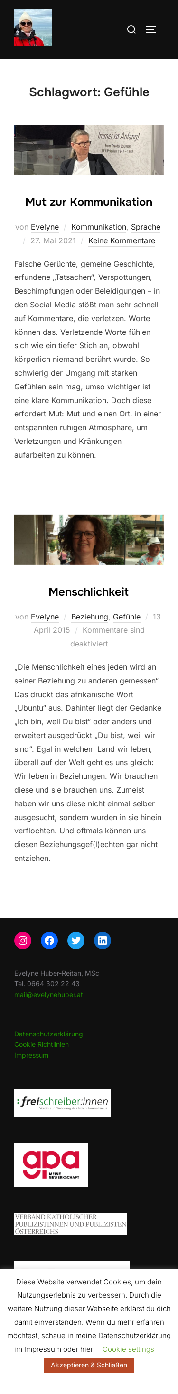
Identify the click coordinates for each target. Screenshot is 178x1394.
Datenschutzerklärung (48, 1034)
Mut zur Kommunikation (88, 202)
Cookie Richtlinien (41, 1044)
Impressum (31, 1055)
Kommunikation (98, 226)
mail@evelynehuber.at (48, 994)
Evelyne (45, 226)
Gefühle (127, 616)
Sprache (145, 226)
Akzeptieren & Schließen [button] (89, 1365)
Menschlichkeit (88, 592)
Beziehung (89, 616)
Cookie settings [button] (128, 1349)
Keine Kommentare (121, 240)
